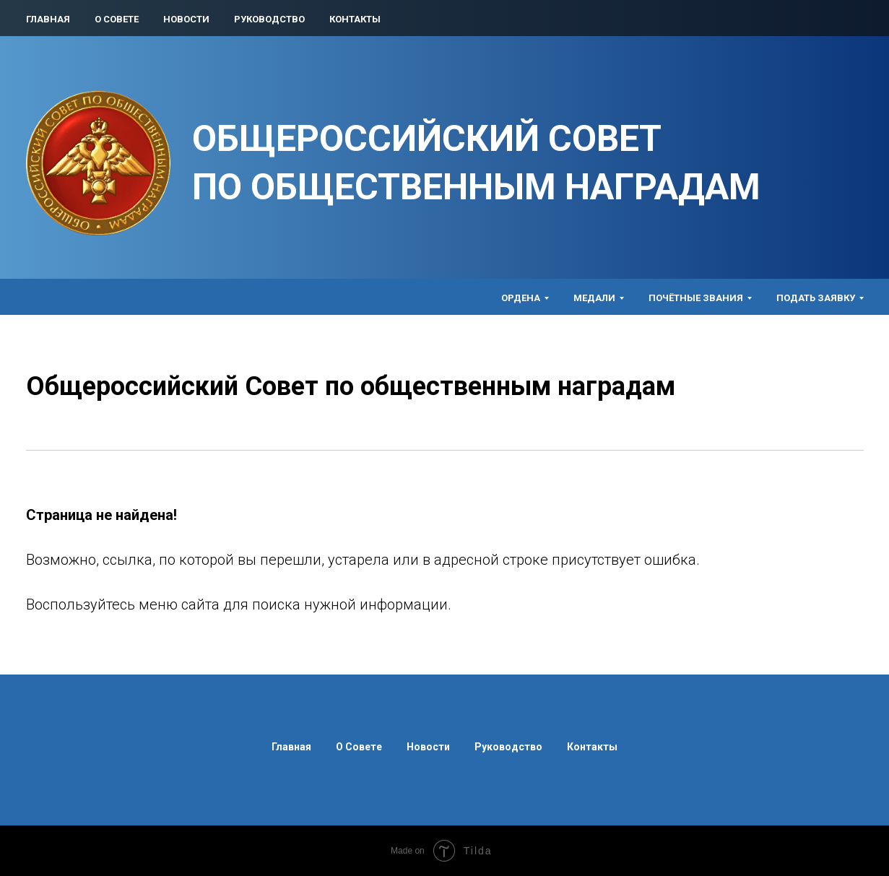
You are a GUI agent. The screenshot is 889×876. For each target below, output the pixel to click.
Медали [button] (594, 297)
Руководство (269, 19)
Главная (48, 19)
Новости (186, 19)
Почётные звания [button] (696, 297)
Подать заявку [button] (815, 297)
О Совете (117, 19)
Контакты (355, 19)
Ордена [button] (520, 297)
